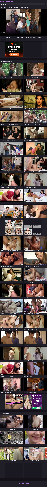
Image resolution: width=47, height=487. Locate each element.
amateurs (3, 39)
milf (31, 37)
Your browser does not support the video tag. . (23, 22)
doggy (34, 37)
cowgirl (13, 37)
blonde (2, 37)
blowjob (17, 37)
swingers (39, 37)
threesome (8, 37)
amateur (22, 37)
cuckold (27, 37)
